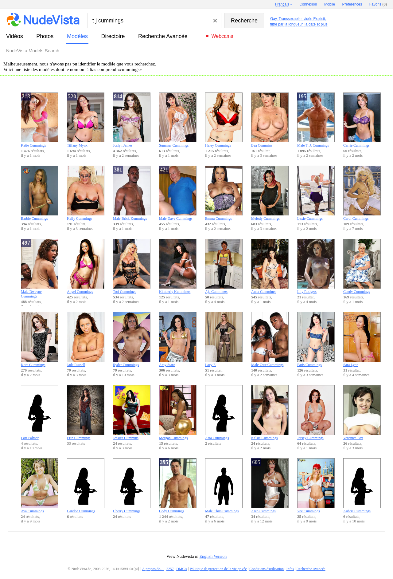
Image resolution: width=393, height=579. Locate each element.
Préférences (352, 4)
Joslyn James (131, 120)
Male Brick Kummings (131, 193)
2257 (170, 569)
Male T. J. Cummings (316, 120)
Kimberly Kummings (177, 266)
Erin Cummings (85, 412)
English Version (213, 556)
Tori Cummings (131, 266)
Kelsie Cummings (270, 412)
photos (44, 36)
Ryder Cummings (131, 339)
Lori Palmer (39, 412)
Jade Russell (85, 339)
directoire (113, 36)
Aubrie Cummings (362, 485)
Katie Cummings (39, 120)
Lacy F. (224, 339)
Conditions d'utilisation (266, 569)
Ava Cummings (39, 485)
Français (282, 4)
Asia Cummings (224, 412)
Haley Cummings (224, 120)
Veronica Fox (362, 412)
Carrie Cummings (362, 120)
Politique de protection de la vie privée (218, 569)
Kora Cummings (39, 339)
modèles (77, 36)
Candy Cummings (362, 266)
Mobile (329, 4)
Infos (290, 569)
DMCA (181, 569)
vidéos (14, 36)
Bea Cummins (270, 120)
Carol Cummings (362, 193)
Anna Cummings (270, 266)
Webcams (222, 36)
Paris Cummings (316, 339)
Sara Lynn (362, 339)
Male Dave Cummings (177, 193)
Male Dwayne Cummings (39, 268)
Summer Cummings (177, 120)
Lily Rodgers (316, 266)
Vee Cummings (316, 485)
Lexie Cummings (316, 193)
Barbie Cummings (39, 193)
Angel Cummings (85, 266)
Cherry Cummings (131, 485)
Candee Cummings (85, 485)
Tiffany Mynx (85, 120)
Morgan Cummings (177, 412)
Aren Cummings (270, 485)
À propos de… (153, 569)
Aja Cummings (224, 266)
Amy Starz (177, 339)
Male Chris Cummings (224, 485)
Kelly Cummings (85, 193)
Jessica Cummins (131, 412)
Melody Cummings (270, 193)
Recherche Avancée (163, 36)
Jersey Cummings (316, 412)
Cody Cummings (177, 485)
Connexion (308, 4)
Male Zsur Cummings (270, 339)
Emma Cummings (224, 193)
